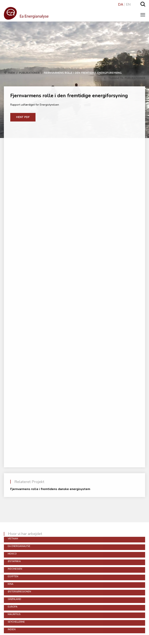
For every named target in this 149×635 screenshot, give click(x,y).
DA (120, 4)
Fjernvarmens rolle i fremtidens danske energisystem (50, 489)
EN (128, 4)
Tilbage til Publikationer (124, 78)
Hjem (11, 73)
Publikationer (29, 73)
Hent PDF (23, 117)
